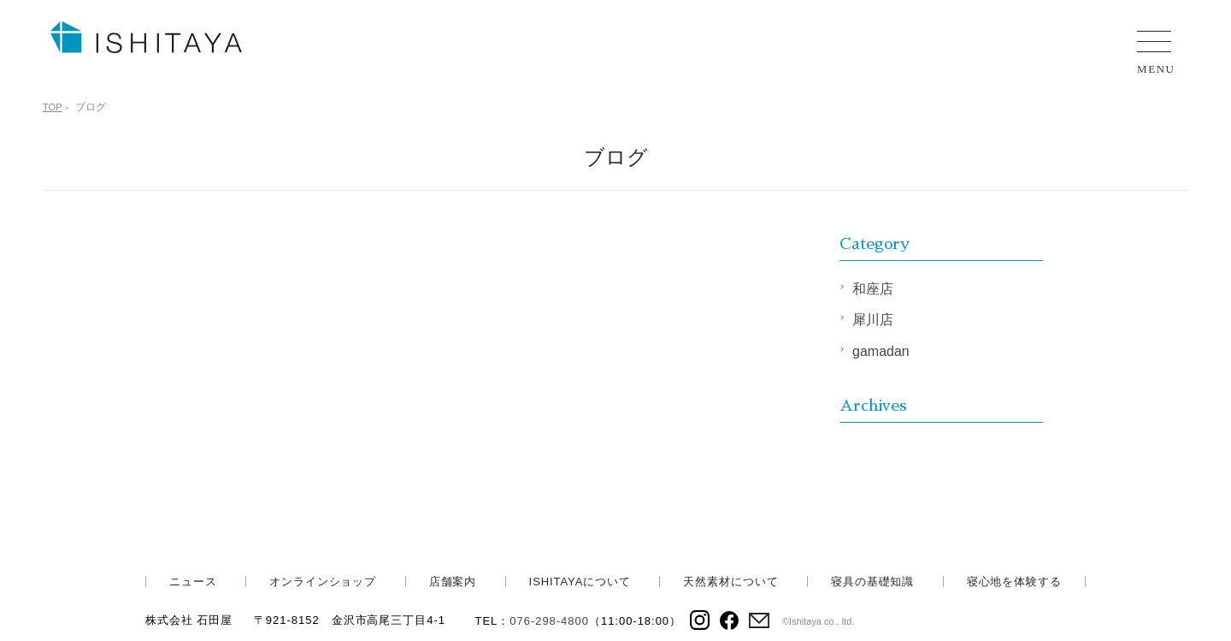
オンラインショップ (322, 581)
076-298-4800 (549, 620)
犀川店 (872, 319)
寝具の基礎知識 (872, 581)
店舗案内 (453, 581)
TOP (53, 107)
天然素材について (730, 581)
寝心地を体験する (1014, 581)
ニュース (193, 581)
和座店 (872, 289)
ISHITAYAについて (580, 581)
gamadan (881, 351)
